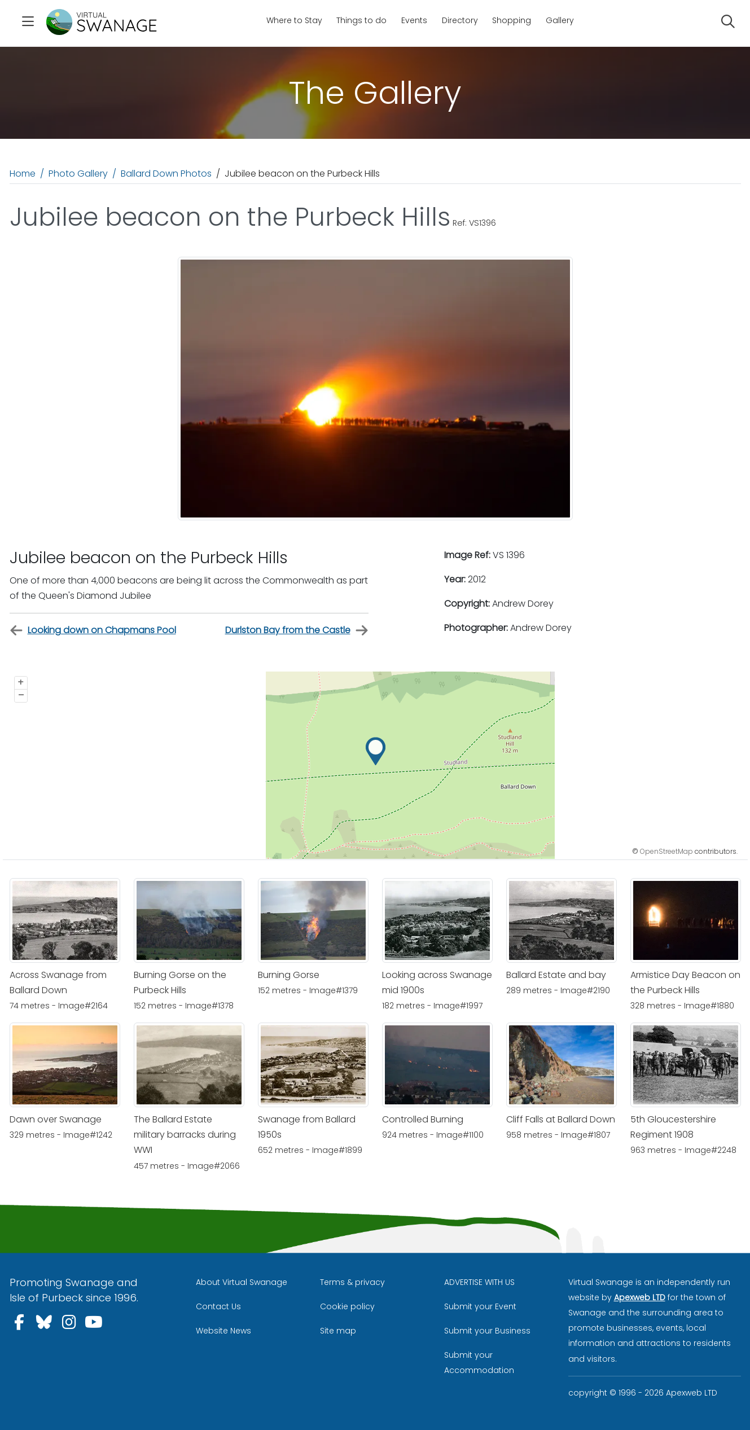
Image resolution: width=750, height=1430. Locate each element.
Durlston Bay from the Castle (297, 631)
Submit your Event (480, 1306)
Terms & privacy (352, 1282)
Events (414, 20)
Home (23, 173)
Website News (223, 1330)
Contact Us (218, 1306)
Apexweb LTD (639, 1297)
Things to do (361, 20)
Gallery (560, 20)
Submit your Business (487, 1330)
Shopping (511, 20)
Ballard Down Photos (166, 173)
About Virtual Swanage (241, 1282)
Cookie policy (347, 1306)
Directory (460, 20)
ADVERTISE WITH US (479, 1282)
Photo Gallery (78, 173)
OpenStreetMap (666, 851)
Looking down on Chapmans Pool (93, 631)
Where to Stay (294, 20)
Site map (338, 1330)
